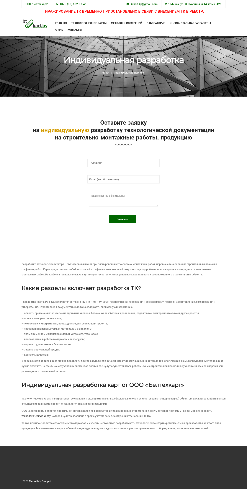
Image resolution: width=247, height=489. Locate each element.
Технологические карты (89, 23)
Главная (61, 23)
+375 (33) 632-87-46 (73, 4)
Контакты (75, 29)
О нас (59, 29)
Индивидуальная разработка (190, 23)
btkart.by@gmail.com (144, 4)
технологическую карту (36, 416)
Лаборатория (156, 23)
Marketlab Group (39, 481)
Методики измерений (126, 23)
